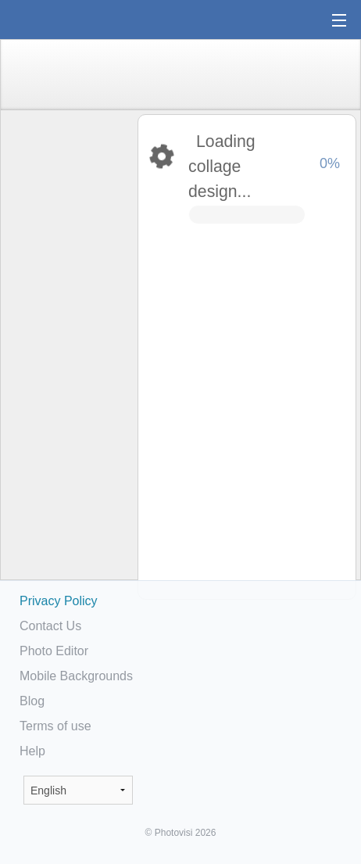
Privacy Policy (59, 601)
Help (32, 751)
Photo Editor (54, 651)
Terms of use (55, 726)
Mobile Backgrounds (76, 676)
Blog (32, 701)
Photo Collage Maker (62, 19)
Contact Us (50, 626)
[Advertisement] (67, 356)
